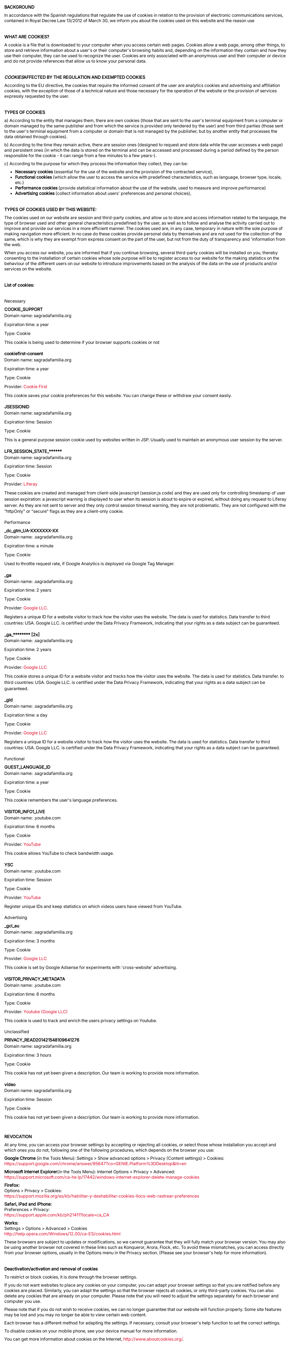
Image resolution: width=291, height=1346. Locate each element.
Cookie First (35, 386)
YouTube (32, 844)
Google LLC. (35, 608)
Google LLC (35, 667)
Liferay (30, 484)
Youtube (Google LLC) (45, 1011)
